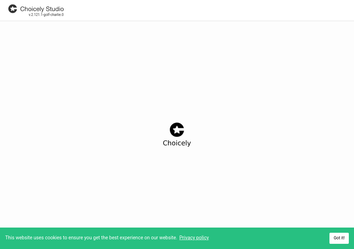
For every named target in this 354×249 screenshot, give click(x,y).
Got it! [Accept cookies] (339, 238)
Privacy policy (194, 237)
